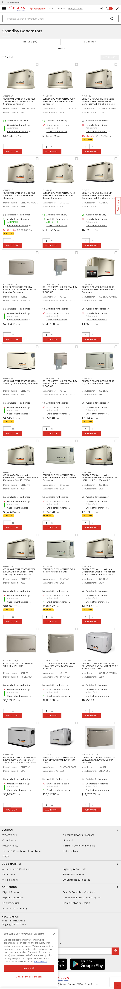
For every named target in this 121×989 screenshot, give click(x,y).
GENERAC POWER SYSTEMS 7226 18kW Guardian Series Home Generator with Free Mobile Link (98, 101)
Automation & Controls (15, 868)
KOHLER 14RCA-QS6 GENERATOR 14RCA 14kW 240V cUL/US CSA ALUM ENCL (59, 666)
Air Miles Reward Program (78, 834)
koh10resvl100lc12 (53, 378)
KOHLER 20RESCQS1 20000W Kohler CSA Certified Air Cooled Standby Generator (20, 289)
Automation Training (14, 908)
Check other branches (17, 131)
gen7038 (8, 566)
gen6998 (87, 284)
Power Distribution (74, 874)
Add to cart (13, 151)
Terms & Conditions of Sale (79, 845)
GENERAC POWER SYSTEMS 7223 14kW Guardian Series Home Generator (19, 195)
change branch (76, 8)
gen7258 (87, 660)
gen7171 (86, 190)
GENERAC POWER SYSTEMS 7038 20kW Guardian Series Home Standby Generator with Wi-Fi (19, 572)
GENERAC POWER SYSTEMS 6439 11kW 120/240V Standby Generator (21, 382)
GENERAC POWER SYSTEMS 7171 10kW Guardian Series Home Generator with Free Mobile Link (98, 195)
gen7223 (8, 190)
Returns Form (71, 850)
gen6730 (47, 472)
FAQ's (5, 856)
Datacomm (8, 874)
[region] (29, 957)
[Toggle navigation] (4, 9)
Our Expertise (60, 864)
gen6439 (8, 378)
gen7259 (47, 754)
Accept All (29, 968)
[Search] (60, 18)
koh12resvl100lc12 (53, 284)
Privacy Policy (10, 845)
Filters (30, 41)
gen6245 (8, 754)
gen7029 (87, 566)
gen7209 (47, 96)
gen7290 (8, 96)
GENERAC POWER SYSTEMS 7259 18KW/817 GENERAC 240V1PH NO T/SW (59, 760)
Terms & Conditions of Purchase (21, 850)
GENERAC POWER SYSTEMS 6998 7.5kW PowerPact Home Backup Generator (98, 289)
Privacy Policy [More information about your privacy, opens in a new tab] (40, 961)
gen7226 (87, 96)
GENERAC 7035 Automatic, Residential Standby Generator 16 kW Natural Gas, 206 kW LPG (99, 478)
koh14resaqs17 (11, 660)
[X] (54, 933)
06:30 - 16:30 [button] (55, 8)
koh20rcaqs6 (90, 754)
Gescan (60, 829)
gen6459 (47, 566)
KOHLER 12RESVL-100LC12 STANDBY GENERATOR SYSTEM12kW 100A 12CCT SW (60, 289)
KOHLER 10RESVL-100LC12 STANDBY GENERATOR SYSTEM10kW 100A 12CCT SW (60, 383)
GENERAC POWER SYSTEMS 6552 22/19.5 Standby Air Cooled (98, 382)
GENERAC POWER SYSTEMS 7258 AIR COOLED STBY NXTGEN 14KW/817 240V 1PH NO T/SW (100, 666)
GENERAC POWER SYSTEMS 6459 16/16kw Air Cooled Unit (59, 570)
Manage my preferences (29, 976)
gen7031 (7, 472)
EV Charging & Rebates (76, 879)
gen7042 (47, 190)
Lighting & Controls (74, 868)
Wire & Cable (10, 879)
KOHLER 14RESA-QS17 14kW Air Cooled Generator (18, 664)
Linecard (68, 840)
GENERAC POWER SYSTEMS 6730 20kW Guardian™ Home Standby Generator (59, 478)
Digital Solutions (12, 892)
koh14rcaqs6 (50, 660)
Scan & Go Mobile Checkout (79, 892)
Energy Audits (10, 902)
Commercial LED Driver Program (82, 897)
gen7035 (87, 472)
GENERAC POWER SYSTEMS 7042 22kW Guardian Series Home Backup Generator (59, 195)
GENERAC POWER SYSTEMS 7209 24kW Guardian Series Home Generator (59, 101)
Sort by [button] (89, 41)
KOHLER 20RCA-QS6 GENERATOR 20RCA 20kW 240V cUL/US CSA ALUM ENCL (98, 760)
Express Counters (13, 897)
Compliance (9, 840)
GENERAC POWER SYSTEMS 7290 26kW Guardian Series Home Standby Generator (19, 101)
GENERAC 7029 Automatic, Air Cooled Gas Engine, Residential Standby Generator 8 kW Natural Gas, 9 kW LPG (99, 573)
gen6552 (87, 378)
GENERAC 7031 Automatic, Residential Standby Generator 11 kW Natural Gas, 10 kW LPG (20, 478)
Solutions (60, 887)
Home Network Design (76, 902)
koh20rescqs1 (11, 284)
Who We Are (9, 834)
